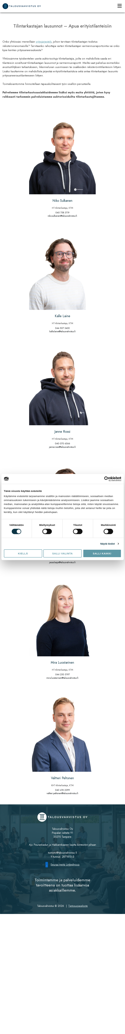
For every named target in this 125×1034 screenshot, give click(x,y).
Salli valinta (62, 553)
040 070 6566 (62, 443)
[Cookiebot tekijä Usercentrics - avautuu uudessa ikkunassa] (106, 478)
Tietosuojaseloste (78, 906)
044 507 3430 (62, 328)
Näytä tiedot (107, 543)
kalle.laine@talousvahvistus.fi (62, 331)
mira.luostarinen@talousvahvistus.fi (62, 678)
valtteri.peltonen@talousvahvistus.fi (62, 793)
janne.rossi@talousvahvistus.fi (62, 447)
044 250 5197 (62, 674)
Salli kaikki (102, 553)
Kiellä (23, 553)
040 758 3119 (62, 212)
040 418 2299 (62, 790)
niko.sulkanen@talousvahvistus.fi (62, 216)
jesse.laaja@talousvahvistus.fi (62, 562)
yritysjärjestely (43, 42)
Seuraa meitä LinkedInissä (62, 865)
